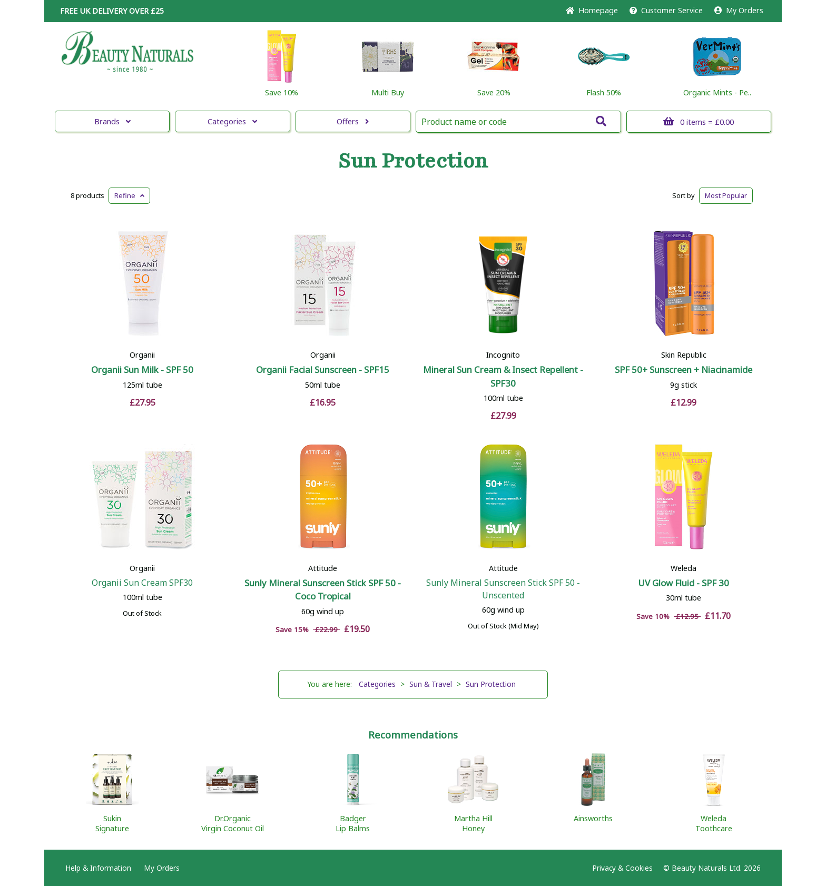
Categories (232, 121)
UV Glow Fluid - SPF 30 (683, 583)
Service (666, 10)
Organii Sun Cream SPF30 (142, 582)
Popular (726, 195)
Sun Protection (413, 161)
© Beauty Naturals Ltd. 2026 (712, 868)
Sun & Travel (430, 684)
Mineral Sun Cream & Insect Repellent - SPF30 (503, 376)
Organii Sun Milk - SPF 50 (142, 369)
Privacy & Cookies (622, 868)
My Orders (738, 10)
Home (592, 10)
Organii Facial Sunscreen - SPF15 (322, 369)
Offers (353, 121)
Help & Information (98, 868)
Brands (112, 121)
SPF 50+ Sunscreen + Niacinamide (683, 369)
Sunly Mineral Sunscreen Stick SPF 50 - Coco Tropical (322, 589)
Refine (129, 195)
